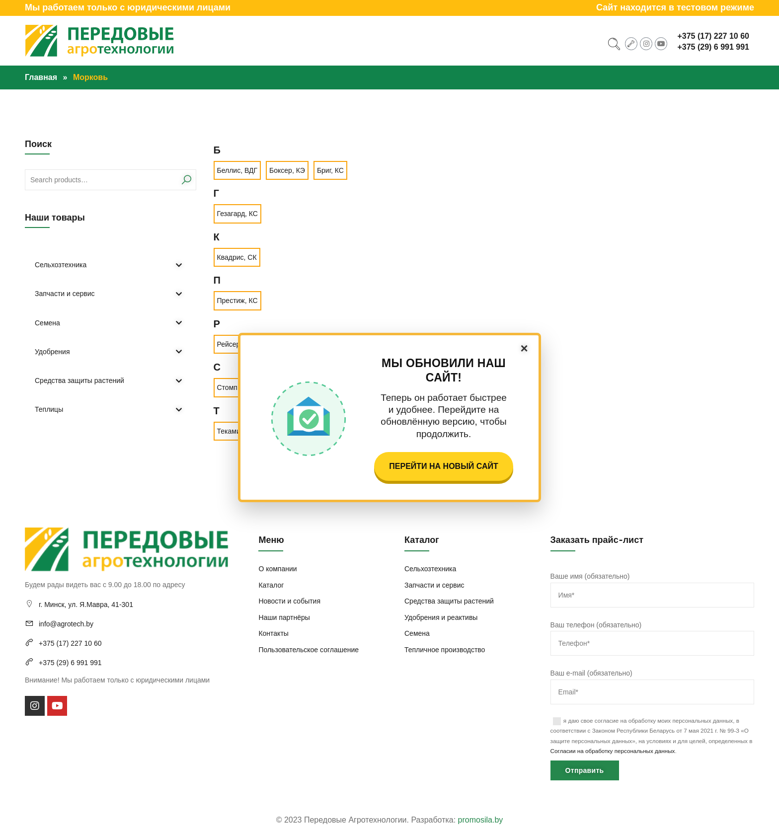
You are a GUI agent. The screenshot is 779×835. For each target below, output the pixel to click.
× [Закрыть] (524, 348)
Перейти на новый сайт (443, 466)
